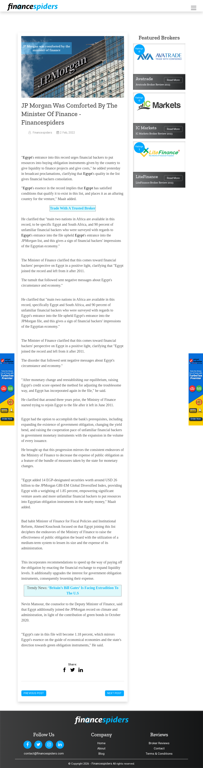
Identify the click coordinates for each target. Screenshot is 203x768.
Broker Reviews (159, 743)
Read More (173, 80)
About (101, 748)
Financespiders (102, 763)
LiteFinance (147, 176)
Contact (159, 748)
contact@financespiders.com (44, 753)
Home (101, 743)
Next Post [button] (114, 693)
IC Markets (146, 127)
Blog (101, 753)
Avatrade (144, 78)
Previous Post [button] (34, 693)
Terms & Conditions (159, 753)
